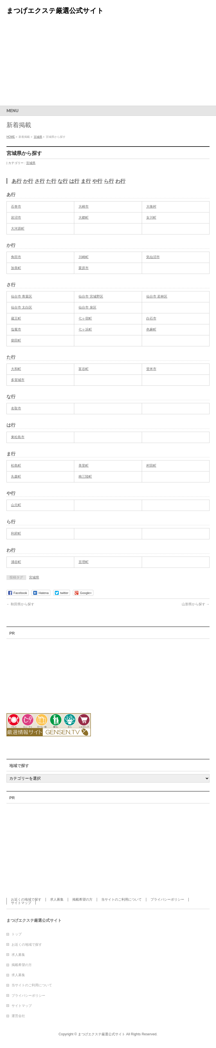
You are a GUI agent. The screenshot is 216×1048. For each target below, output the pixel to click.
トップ (17, 934)
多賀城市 (17, 380)
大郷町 (83, 218)
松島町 (16, 465)
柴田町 (16, 340)
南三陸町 (85, 476)
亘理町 (83, 562)
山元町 (16, 505)
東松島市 (17, 437)
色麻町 (151, 329)
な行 (63, 181)
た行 (51, 181)
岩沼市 (16, 218)
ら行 (109, 181)
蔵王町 (16, 318)
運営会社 (18, 1016)
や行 (97, 181)
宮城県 (30, 163)
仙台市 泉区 (87, 307)
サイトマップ (21, 903)
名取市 (16, 408)
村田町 (151, 465)
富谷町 (83, 369)
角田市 (16, 257)
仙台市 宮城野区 (90, 296)
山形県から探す (196, 604)
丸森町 (16, 476)
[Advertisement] (108, 63)
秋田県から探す (20, 604)
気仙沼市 (153, 257)
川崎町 (83, 257)
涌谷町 (16, 562)
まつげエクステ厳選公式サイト (55, 10)
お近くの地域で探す (26, 899)
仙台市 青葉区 (21, 296)
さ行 (40, 181)
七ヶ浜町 (85, 329)
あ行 (17, 181)
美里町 (83, 465)
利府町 (16, 533)
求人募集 (57, 899)
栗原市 (83, 268)
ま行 (86, 181)
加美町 (16, 268)
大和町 (16, 369)
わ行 (120, 181)
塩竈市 (16, 329)
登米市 (151, 369)
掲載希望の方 (82, 899)
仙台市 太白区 (21, 307)
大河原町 (17, 229)
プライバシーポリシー (167, 899)
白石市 (151, 318)
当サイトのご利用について (121, 899)
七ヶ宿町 (85, 318)
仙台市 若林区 (156, 296)
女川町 (151, 218)
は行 (74, 181)
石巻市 (16, 207)
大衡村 (151, 207)
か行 (28, 181)
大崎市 (83, 207)
